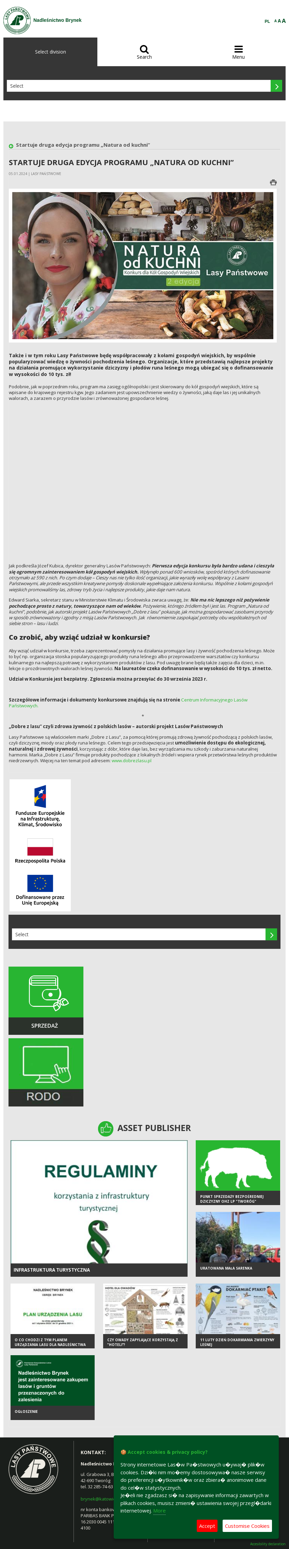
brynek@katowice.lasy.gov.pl (111, 1499)
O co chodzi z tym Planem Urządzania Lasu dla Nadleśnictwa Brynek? (50, 1345)
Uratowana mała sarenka (226, 1268)
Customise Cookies (247, 1525)
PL (267, 21)
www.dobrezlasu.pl (131, 760)
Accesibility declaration (268, 1544)
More (159, 1510)
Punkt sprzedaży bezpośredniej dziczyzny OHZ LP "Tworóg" (231, 1200)
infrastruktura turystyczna (52, 1270)
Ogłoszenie (26, 1412)
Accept (207, 1525)
